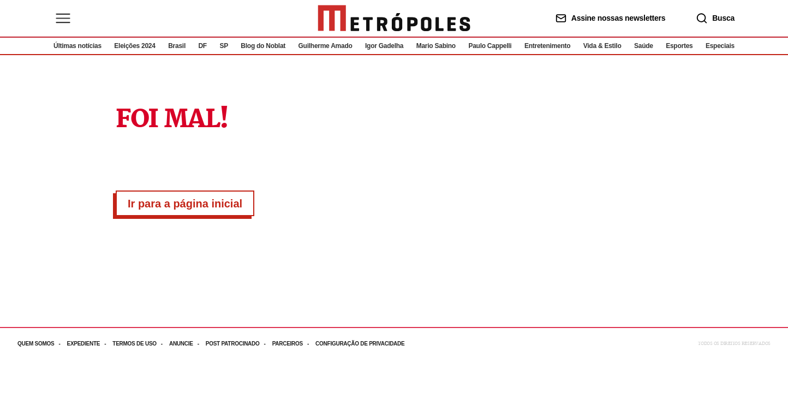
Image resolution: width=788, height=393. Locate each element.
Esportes (679, 46)
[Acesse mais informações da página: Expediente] (89, 344)
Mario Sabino (436, 46)
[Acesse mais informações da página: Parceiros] (293, 344)
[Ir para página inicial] (394, 18)
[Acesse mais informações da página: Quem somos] (42, 344)
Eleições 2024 (134, 46)
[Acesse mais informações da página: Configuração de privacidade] (361, 344)
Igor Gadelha (384, 46)
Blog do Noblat (263, 46)
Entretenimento (547, 46)
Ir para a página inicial (185, 204)
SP (223, 46)
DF (202, 46)
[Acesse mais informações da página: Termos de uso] (140, 344)
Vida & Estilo (602, 46)
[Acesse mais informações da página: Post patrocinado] (239, 344)
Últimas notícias (77, 46)
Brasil (177, 46)
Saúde (643, 46)
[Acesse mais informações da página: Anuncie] (187, 344)
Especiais (720, 46)
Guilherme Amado (326, 46)
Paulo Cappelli (489, 46)
